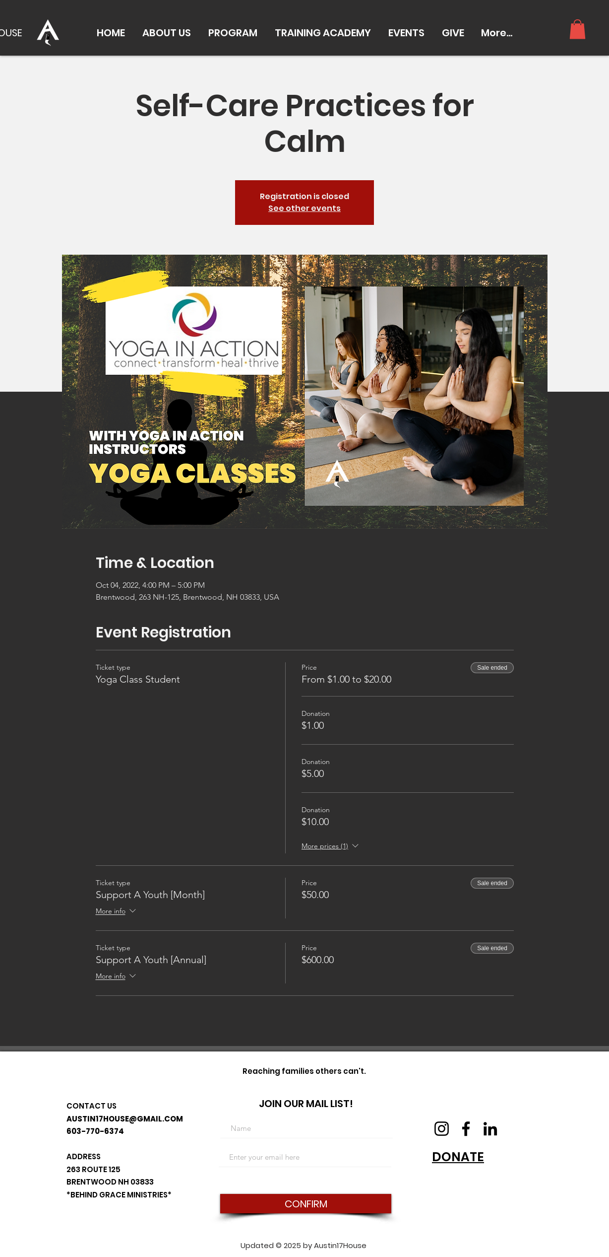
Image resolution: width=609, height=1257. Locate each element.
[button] (166, 32)
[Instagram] (441, 1128)
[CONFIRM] (305, 1203)
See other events (304, 208)
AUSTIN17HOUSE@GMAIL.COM (124, 1119)
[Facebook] (466, 1128)
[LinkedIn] (490, 1128)
